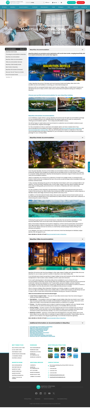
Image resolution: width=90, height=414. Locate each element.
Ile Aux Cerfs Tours (17, 349)
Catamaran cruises (17, 355)
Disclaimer (37, 398)
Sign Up (54, 2)
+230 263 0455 (53, 373)
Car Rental (34, 7)
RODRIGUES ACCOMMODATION (34, 354)
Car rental (33, 365)
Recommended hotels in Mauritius (71, 128)
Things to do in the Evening (17, 378)
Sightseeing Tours (16, 351)
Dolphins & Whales (16, 358)
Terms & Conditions (49, 398)
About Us (76, 7)
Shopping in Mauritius (17, 375)
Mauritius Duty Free (35, 374)
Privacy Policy (27, 398)
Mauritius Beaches (16, 371)
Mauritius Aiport (16, 373)
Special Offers (80, 2)
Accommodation (24, 7)
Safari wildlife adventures (18, 353)
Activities (13, 7)
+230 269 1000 (53, 368)
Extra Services (44, 7)
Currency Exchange (35, 376)
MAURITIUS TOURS (16, 369)
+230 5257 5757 (53, 370)
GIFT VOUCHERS (33, 370)
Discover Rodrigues (35, 347)
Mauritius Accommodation (34, 368)
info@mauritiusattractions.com (57, 375)
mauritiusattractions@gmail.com (57, 377)
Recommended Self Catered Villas (38, 130)
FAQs (69, 7)
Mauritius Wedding (35, 372)
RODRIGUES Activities (35, 351)
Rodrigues (61, 7)
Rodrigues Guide (34, 349)
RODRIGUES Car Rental (35, 357)
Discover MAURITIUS (17, 365)
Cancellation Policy (62, 398)
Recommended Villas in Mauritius (56, 318)
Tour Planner (71, 2)
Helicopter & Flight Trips (18, 347)
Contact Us (84, 7)
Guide (53, 7)
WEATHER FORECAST (16, 367)
